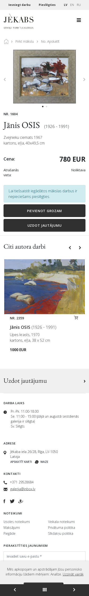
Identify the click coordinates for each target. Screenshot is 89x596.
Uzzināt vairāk (73, 574)
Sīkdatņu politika (60, 533)
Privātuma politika (61, 527)
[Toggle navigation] (78, 21)
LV (65, 5)
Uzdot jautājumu (44, 225)
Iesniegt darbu (19, 5)
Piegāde (9, 533)
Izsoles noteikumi (17, 521)
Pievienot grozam (44, 211)
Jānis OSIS (23, 125)
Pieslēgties (47, 5)
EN (72, 5)
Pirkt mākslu (24, 41)
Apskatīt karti (21, 462)
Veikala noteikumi (61, 521)
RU (79, 5)
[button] (70, 247)
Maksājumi (12, 527)
